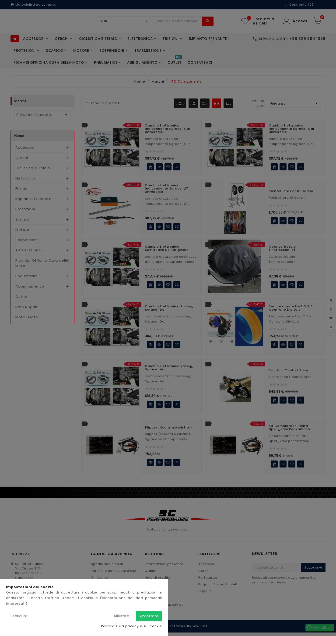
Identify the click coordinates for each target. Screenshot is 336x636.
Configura (19, 616)
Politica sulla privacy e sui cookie (131, 626)
